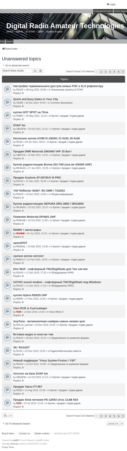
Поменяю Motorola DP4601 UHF (34, 216)
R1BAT (20, 116)
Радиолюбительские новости (65, 351)
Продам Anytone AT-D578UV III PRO (37, 177)
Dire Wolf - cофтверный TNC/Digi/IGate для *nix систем (50, 269)
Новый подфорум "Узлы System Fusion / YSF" (44, 360)
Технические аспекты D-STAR (67, 89)
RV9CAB (21, 220)
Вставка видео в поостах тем (33, 334)
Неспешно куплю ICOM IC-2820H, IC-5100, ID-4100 (46, 138)
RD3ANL (20, 246)
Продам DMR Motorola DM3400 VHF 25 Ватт (42, 151)
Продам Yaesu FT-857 (27, 386)
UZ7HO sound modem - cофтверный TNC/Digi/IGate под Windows (57, 282)
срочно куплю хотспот (28, 255)
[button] (123, 71)
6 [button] (118, 71)
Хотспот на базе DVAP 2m (30, 373)
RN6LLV (20, 259)
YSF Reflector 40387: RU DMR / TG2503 (39, 190)
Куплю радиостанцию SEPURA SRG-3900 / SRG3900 (48, 203)
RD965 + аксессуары (27, 229)
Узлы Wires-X (56, 312)
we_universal (12, 444)
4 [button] (110, 71)
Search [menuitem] (9, 41)
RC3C (19, 142)
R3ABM (20, 233)
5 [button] (114, 71)
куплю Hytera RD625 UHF (30, 295)
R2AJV (19, 89)
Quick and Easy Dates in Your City (35, 99)
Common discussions (62, 102)
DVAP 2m (19, 125)
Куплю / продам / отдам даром (67, 116)
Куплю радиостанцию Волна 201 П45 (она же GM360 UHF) (52, 164)
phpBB (15, 440)
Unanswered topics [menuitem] (103, 11)
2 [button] (101, 71)
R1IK (18, 312)
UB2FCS (20, 155)
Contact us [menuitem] (24, 433)
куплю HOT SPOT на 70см (30, 112)
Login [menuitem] (110, 4)
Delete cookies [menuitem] (41, 433)
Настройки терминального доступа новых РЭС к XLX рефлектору (58, 86)
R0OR (19, 298)
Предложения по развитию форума (70, 338)
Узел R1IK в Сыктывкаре (30, 308)
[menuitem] (5, 447)
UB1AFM (21, 129)
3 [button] (105, 71)
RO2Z (19, 390)
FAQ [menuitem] (2, 41)
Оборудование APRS (62, 272)
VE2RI (19, 102)
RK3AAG (21, 168)
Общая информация (62, 194)
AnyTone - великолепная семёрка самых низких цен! (49, 321)
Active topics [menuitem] (120, 11)
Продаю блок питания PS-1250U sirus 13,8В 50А (45, 399)
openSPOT (20, 242)
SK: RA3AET (21, 347)
